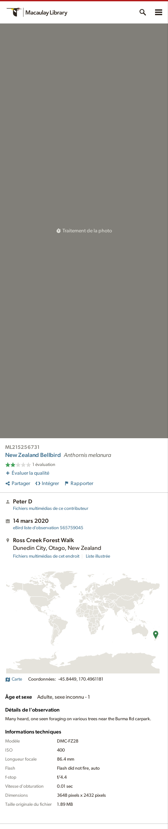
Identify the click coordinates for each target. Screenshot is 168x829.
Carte (13, 679)
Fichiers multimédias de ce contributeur (50, 508)
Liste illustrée (98, 556)
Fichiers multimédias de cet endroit (46, 556)
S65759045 (48, 528)
